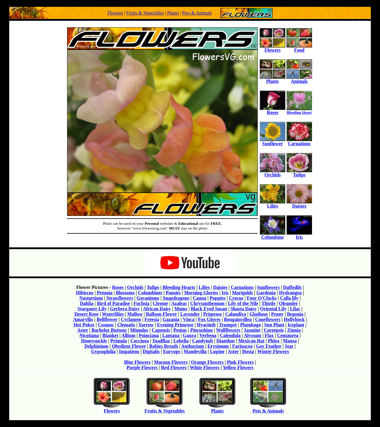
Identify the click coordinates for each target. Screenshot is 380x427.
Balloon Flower (161, 314)
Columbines (150, 292)
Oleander (288, 303)
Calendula (230, 335)
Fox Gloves (209, 319)
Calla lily (289, 298)
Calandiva (235, 314)
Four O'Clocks (262, 298)
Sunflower (272, 141)
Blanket (110, 335)
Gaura (189, 335)
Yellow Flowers (238, 367)
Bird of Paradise (113, 303)
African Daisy (157, 308)
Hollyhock (294, 319)
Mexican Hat (251, 340)
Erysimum (218, 346)
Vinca (188, 319)
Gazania (171, 319)
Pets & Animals (197, 12)
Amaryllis (83, 319)
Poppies (217, 298)
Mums (180, 308)
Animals (299, 79)
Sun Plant (274, 324)
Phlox (274, 340)
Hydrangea (290, 292)
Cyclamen (131, 319)
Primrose (212, 314)
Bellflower (106, 319)
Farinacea (242, 346)
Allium (128, 335)
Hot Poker (84, 324)
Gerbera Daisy (125, 308)
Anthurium (192, 346)
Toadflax (161, 340)
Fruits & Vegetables (145, 12)
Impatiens (129, 351)
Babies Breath (163, 346)
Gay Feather (268, 346)
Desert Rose (87, 314)
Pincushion (201, 330)
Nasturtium (91, 298)
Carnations (299, 141)
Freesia (152, 319)
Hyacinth (206, 324)
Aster (82, 330)
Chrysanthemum (207, 303)
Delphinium (96, 346)
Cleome (160, 303)
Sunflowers (268, 287)
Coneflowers (267, 319)
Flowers (115, 12)
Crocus (236, 298)
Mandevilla (195, 351)
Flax (269, 335)
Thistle (269, 303)
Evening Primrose (175, 324)
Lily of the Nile (243, 303)
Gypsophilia (103, 351)
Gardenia (266, 292)
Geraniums (148, 298)
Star (289, 346)
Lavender (190, 314)
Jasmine (252, 330)
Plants (173, 12)
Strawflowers (119, 298)
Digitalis (151, 351)
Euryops (171, 351)
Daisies (299, 203)
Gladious (258, 314)
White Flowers (204, 367)
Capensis (161, 330)
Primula (118, 340)
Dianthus (225, 340)
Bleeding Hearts (179, 287)
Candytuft (202, 340)
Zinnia (293, 330)
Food (299, 48)
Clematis (126, 324)
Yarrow (145, 324)
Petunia (104, 292)
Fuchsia (141, 303)
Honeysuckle (94, 340)
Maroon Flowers (171, 362)
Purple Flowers (141, 367)
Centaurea (287, 335)
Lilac (295, 308)
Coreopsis (274, 330)
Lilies (272, 203)
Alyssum (252, 335)
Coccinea (139, 340)
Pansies (173, 292)
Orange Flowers (207, 362)
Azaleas (179, 303)
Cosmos (106, 324)
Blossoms (125, 292)
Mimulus (139, 330)
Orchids (272, 172)
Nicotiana (89, 335)
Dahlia (86, 303)
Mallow (135, 314)
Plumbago (250, 324)
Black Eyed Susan (209, 308)
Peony (277, 314)
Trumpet (228, 324)
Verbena (208, 335)
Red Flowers (173, 367)
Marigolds (242, 292)
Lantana (171, 335)
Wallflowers (228, 330)
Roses (272, 110)
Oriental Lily (273, 308)
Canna (199, 298)
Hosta (248, 351)
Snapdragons (176, 298)
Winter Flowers (273, 351)
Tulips (299, 172)
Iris (299, 235)
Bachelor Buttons (108, 330)
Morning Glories (201, 292)
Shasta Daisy (244, 308)
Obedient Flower (129, 346)
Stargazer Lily (92, 308)
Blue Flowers (137, 362)
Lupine (217, 351)
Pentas (180, 330)
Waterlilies (113, 314)
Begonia (295, 314)
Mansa (290, 340)
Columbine (272, 235)
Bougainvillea (237, 319)
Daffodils (292, 287)
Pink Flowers (240, 362)
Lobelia (181, 340)
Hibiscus (85, 292)
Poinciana (149, 335)
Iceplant (296, 324)
